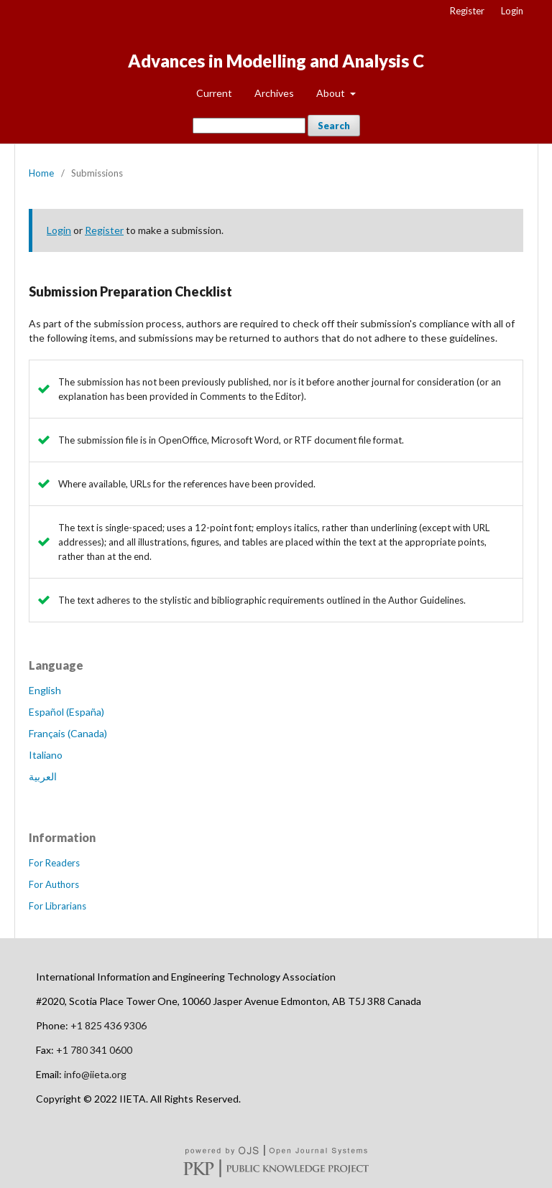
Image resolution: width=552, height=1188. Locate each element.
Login (512, 11)
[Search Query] (249, 126)
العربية (43, 776)
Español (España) (66, 712)
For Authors (54, 884)
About (331, 93)
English (45, 690)
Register (467, 11)
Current (214, 93)
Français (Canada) (68, 733)
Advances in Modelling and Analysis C (276, 60)
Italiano (46, 755)
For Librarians (57, 906)
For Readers (54, 863)
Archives (274, 93)
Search (334, 125)
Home (41, 173)
